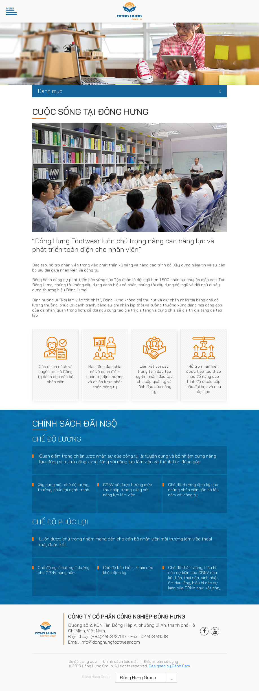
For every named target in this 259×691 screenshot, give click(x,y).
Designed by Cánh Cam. (170, 666)
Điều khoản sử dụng (161, 661)
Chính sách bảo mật (120, 661)
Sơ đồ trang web (83, 661)
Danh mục (50, 91)
